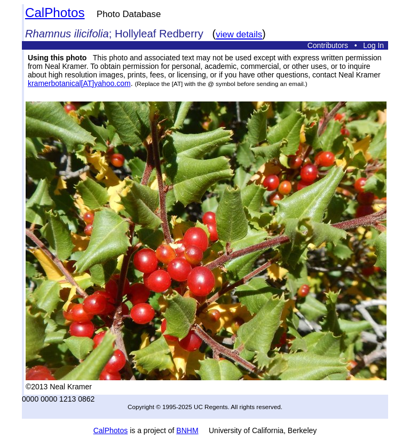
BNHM (187, 430)
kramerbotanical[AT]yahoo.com (79, 83)
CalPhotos (55, 12)
